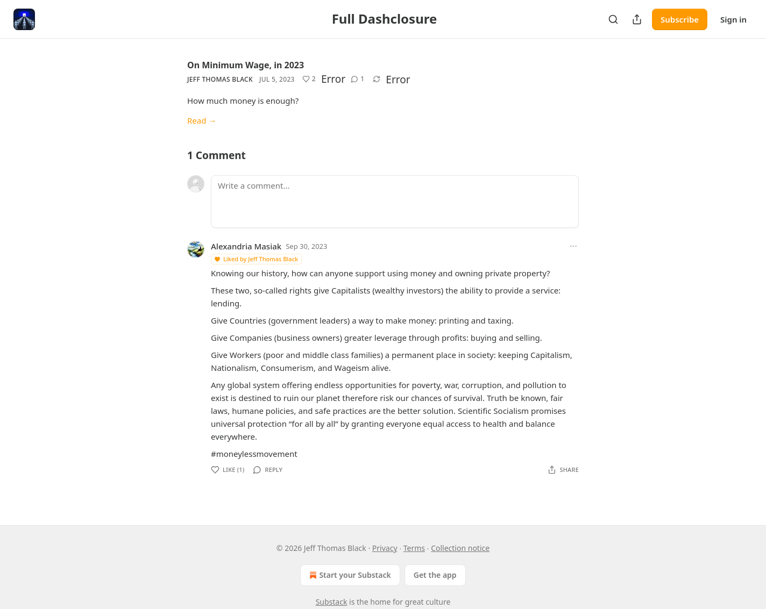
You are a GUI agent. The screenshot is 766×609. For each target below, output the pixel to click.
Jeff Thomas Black (220, 79)
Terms (414, 548)
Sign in (733, 19)
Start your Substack (349, 575)
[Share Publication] (637, 19)
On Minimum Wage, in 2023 (245, 65)
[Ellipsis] (573, 246)
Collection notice (460, 548)
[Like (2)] (309, 79)
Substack (331, 602)
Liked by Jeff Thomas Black (256, 259)
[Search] (613, 19)
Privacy (385, 548)
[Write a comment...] (395, 201)
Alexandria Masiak (246, 246)
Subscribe (680, 19)
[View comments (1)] (357, 79)
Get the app (435, 575)
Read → (201, 120)
